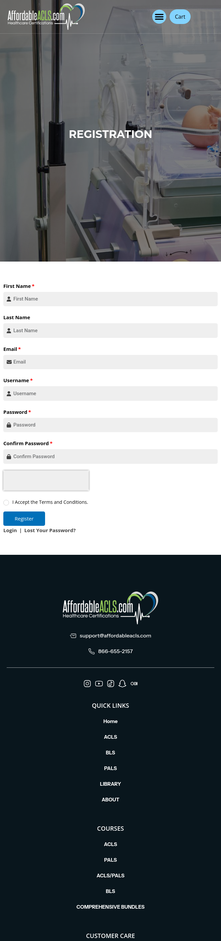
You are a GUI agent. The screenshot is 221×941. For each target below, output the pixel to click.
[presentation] (46, 480)
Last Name (16, 317)
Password (15, 412)
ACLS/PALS (110, 875)
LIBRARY (110, 784)
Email (10, 349)
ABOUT (110, 799)
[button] (159, 17)
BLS (110, 752)
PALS (110, 768)
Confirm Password (26, 443)
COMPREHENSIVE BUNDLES (110, 907)
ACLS (110, 737)
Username (16, 380)
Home (110, 721)
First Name (17, 286)
